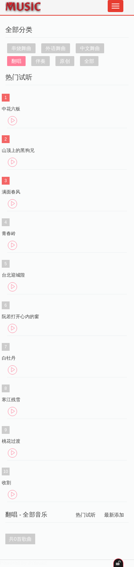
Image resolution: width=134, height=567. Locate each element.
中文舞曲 (90, 48)
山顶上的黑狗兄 (18, 150)
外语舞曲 (55, 48)
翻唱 (16, 61)
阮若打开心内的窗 (20, 316)
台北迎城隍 (13, 275)
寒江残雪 (11, 399)
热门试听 (86, 515)
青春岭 (9, 233)
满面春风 (11, 192)
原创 (65, 61)
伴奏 (40, 61)
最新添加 (114, 515)
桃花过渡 (11, 441)
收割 (6, 482)
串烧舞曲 (21, 48)
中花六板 (11, 108)
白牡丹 (9, 358)
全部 (89, 61)
